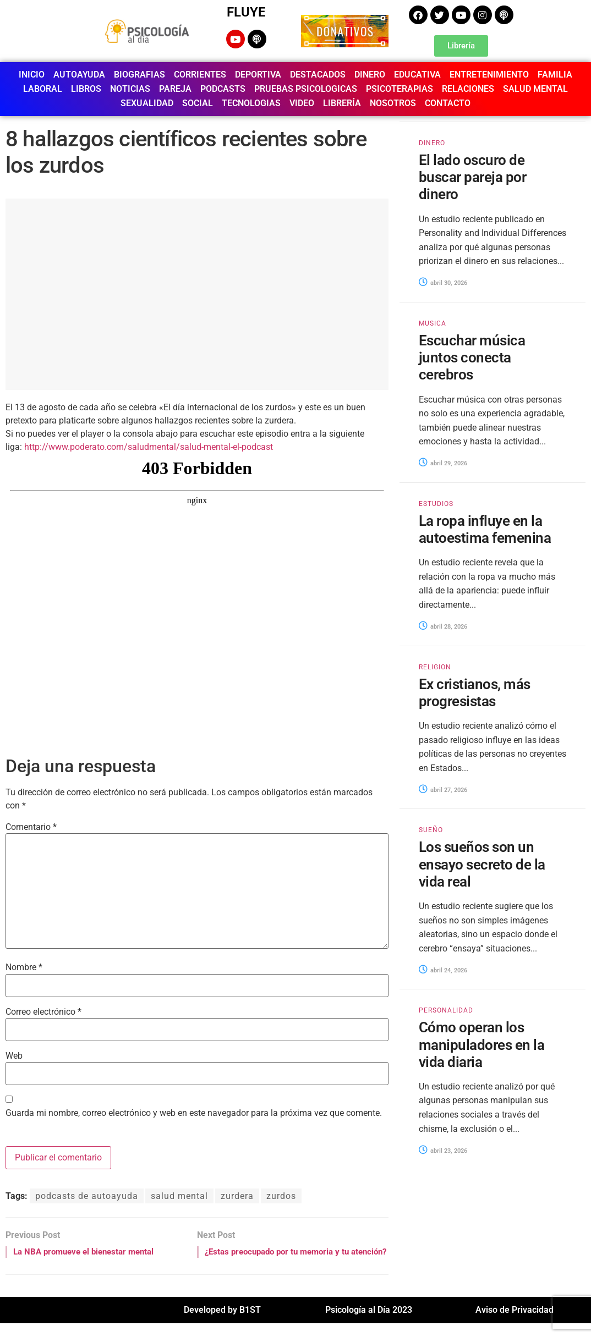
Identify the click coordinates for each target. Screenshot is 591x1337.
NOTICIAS (130, 89)
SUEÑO (431, 830)
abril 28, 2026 (443, 626)
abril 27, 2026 (443, 790)
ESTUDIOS (436, 503)
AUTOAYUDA (79, 74)
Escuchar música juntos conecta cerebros (472, 357)
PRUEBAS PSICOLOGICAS (305, 89)
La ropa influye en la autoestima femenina (485, 529)
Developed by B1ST (222, 1323)
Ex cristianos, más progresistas (474, 692)
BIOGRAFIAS (139, 74)
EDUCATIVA (417, 74)
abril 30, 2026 (443, 283)
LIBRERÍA (342, 103)
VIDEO (301, 103)
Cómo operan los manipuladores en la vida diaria (481, 1044)
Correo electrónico (43, 1012)
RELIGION (435, 667)
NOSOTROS (393, 103)
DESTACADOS (318, 74)
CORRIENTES (200, 74)
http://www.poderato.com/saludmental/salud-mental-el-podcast (148, 447)
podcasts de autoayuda (86, 1196)
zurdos (281, 1196)
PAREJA (175, 89)
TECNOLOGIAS (251, 103)
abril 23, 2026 (443, 1150)
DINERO (369, 74)
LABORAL (42, 89)
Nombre (24, 967)
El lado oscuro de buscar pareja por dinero (472, 177)
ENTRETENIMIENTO (489, 74)
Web (14, 1056)
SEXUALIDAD (147, 103)
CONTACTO (447, 103)
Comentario (31, 827)
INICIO (32, 74)
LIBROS (86, 89)
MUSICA (432, 323)
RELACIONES (468, 89)
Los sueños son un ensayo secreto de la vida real (482, 864)
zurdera (237, 1196)
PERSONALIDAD (446, 1010)
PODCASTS (222, 89)
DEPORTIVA (258, 74)
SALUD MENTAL (535, 89)
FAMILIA (555, 74)
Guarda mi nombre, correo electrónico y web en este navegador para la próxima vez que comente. (194, 1113)
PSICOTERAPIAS (399, 89)
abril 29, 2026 (443, 463)
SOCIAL (197, 103)
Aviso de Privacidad (514, 1323)
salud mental (179, 1196)
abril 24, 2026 (443, 970)
